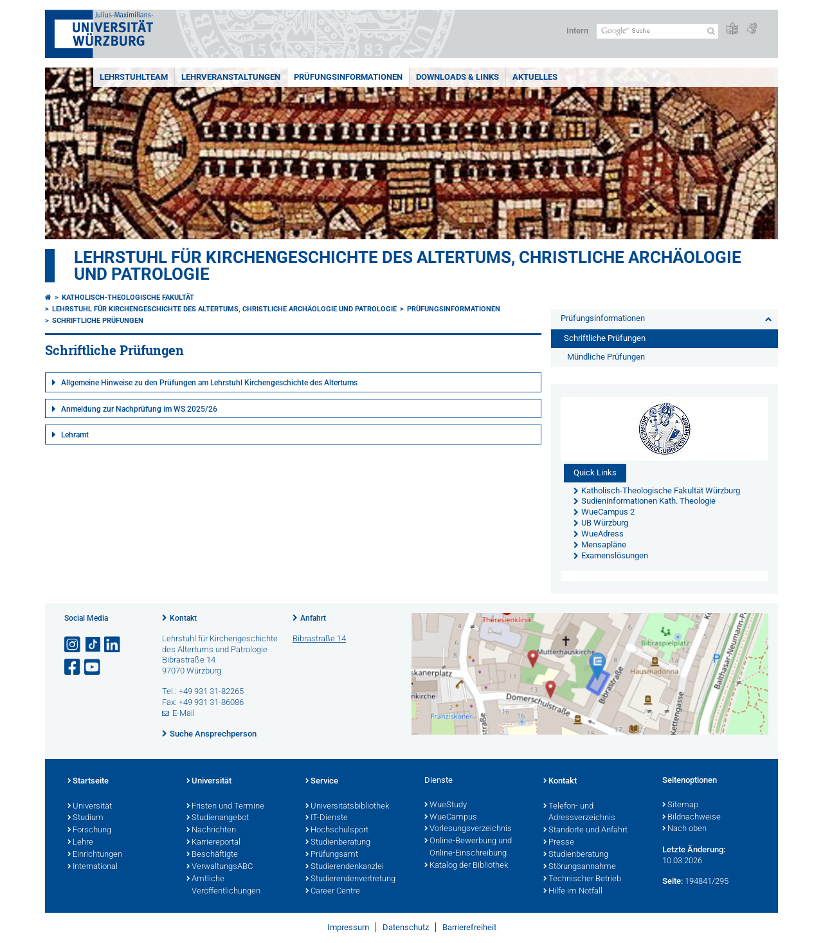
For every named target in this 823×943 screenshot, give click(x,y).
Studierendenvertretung (350, 879)
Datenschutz (406, 927)
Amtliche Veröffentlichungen (223, 885)
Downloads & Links (457, 77)
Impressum (348, 927)
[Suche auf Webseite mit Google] (657, 31)
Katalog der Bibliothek (466, 866)
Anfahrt (313, 618)
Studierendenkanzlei (344, 867)
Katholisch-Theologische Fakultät (128, 297)
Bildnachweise (691, 817)
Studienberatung (337, 842)
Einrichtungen (95, 855)
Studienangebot (217, 818)
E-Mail (183, 713)
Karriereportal (213, 842)
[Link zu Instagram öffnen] (73, 645)
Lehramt (75, 434)
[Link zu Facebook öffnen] (73, 667)
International (93, 867)
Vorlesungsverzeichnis (468, 829)
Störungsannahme (579, 867)
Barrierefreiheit (469, 927)
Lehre (80, 842)
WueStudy (445, 805)
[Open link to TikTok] (93, 645)
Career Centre (332, 891)
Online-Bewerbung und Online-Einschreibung (468, 847)
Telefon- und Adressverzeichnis (579, 813)
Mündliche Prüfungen (606, 357)
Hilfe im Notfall (572, 891)
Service (321, 781)
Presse (558, 842)
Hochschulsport (336, 830)
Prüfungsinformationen (348, 77)
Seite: (672, 881)
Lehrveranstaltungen (230, 77)
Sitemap (680, 805)
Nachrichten (211, 830)
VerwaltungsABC (219, 867)
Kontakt (183, 618)
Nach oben (684, 829)
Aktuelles (534, 77)
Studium (86, 818)
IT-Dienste (326, 818)
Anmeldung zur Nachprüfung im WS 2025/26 (139, 409)
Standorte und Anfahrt (585, 830)
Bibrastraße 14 (319, 638)
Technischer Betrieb (582, 879)
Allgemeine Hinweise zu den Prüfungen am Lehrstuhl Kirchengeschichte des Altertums (209, 382)
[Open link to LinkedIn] (113, 645)
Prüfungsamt (331, 855)
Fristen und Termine (225, 806)
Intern (577, 30)
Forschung (89, 830)
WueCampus (450, 817)
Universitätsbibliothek (347, 806)
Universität (90, 806)
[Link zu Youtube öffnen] (93, 667)
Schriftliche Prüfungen (97, 320)
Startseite (88, 781)
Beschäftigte (212, 855)
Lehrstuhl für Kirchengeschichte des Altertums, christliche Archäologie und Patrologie (407, 266)
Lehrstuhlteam (134, 77)
